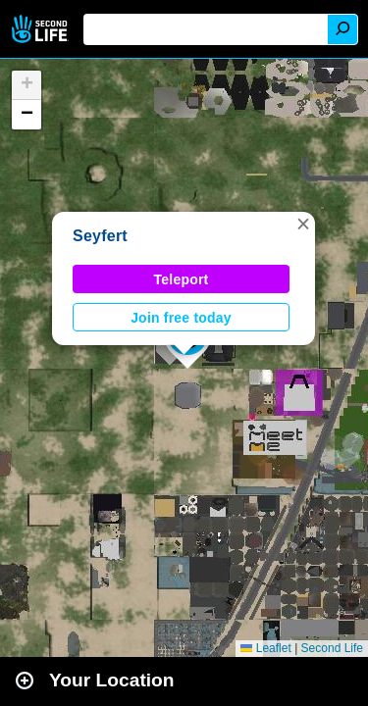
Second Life (42, 29)
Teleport (181, 279)
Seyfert (100, 235)
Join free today (181, 318)
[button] (303, 223)
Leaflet (265, 648)
